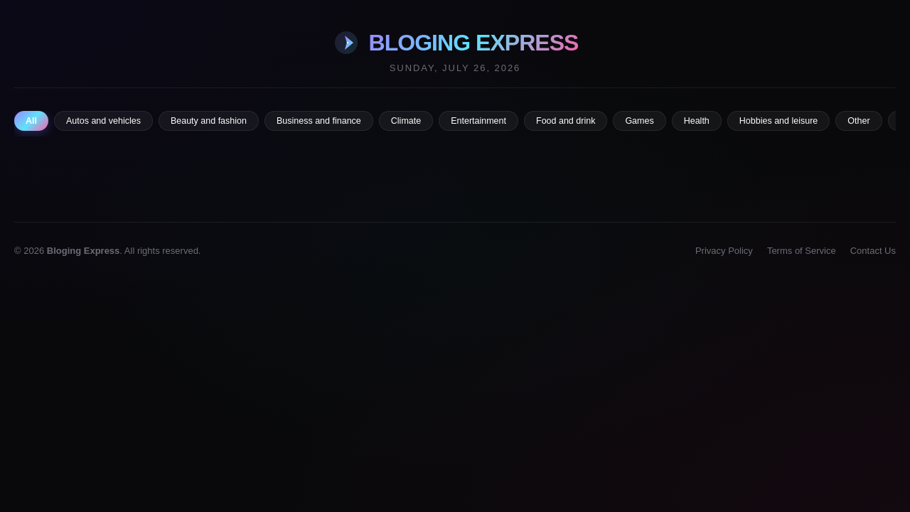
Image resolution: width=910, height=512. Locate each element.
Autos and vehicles (103, 121)
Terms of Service (801, 250)
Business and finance (319, 121)
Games (639, 121)
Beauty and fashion (209, 121)
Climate (406, 121)
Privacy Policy (724, 250)
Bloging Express (83, 250)
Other (858, 121)
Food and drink (565, 121)
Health (697, 121)
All (31, 121)
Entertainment (478, 121)
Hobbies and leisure (778, 121)
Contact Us (873, 250)
